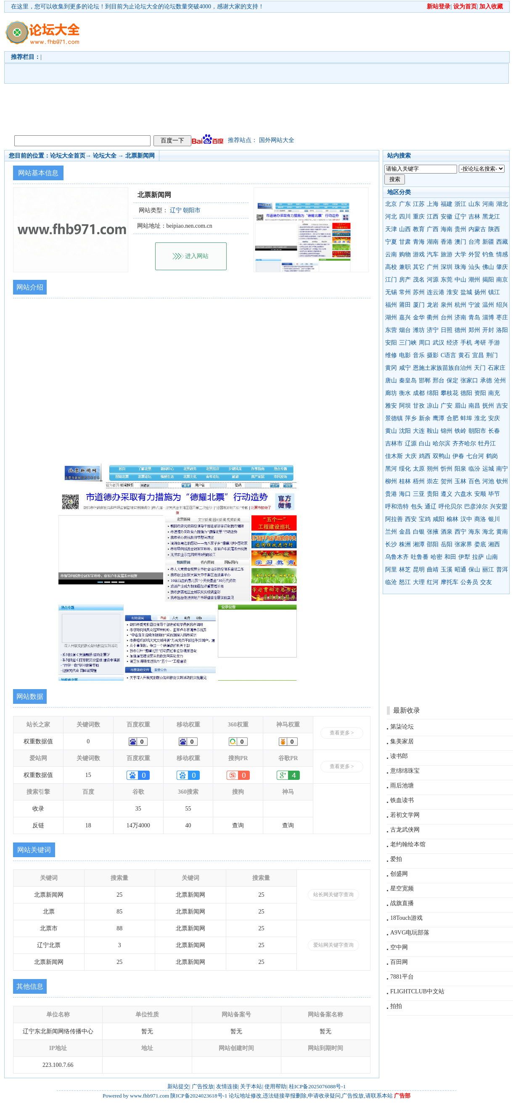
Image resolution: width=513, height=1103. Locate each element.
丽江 (488, 569)
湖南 (433, 242)
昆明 (419, 569)
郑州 (474, 330)
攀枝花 (449, 393)
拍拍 (396, 1006)
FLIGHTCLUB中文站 (417, 991)
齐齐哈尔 (464, 443)
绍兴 (502, 305)
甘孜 (419, 406)
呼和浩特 (397, 506)
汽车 (433, 254)
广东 (405, 204)
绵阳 (433, 393)
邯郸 (425, 380)
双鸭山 (441, 456)
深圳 (446, 267)
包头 (417, 506)
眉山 (460, 406)
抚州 (488, 406)
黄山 (391, 431)
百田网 (399, 962)
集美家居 (402, 741)
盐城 (466, 292)
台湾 (474, 242)
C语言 (448, 355)
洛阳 (502, 330)
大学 (460, 254)
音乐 (419, 355)
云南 (391, 254)
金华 (419, 317)
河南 (488, 204)
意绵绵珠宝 (405, 771)
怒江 (405, 582)
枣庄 (502, 317)
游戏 (419, 254)
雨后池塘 (402, 785)
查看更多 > (342, 733)
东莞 (446, 279)
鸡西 (425, 456)
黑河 (391, 469)
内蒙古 (477, 229)
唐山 (391, 380)
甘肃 (405, 242)
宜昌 (478, 355)
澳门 (460, 242)
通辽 (430, 506)
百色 (474, 481)
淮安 (452, 292)
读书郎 (399, 756)
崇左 (433, 481)
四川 (405, 216)
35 (138, 809)
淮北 (480, 418)
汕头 (474, 267)
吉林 (474, 216)
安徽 (446, 216)
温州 (488, 305)
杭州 (460, 305)
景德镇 (394, 418)
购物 (405, 254)
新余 (425, 418)
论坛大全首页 (67, 156)
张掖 (433, 532)
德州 (460, 330)
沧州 (500, 380)
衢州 (433, 317)
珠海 (460, 267)
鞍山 (433, 431)
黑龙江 (491, 216)
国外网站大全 (276, 140)
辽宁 (460, 216)
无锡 (391, 292)
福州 (391, 305)
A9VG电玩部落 (409, 932)
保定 (452, 380)
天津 (391, 229)
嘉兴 (405, 317)
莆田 (405, 305)
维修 (391, 355)
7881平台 (402, 977)
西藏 (502, 242)
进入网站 (197, 256)
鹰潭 (438, 418)
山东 (474, 204)
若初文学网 (405, 815)
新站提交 (178, 1086)
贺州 (446, 481)
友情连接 (227, 1086)
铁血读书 (402, 800)
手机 (466, 343)
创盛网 (399, 874)
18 (88, 825)
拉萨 (478, 557)
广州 (433, 267)
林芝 (405, 569)
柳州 (391, 481)
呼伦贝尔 (450, 506)
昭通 (460, 569)
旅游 (446, 254)
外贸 (474, 254)
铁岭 (460, 431)
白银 (419, 532)
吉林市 (394, 443)
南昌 (474, 406)
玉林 (460, 481)
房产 (405, 279)
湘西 (494, 544)
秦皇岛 (408, 380)
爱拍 (396, 859)
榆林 (452, 519)
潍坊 (419, 330)
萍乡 (411, 418)
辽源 (411, 443)
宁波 (474, 305)
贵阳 (433, 494)
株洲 (405, 544)
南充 (494, 393)
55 (188, 809)
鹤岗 (492, 456)
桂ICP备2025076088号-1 (317, 1086)
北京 (391, 204)
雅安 (391, 406)
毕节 (494, 494)
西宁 (460, 532)
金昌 (405, 532)
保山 (474, 569)
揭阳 (488, 279)
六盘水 (463, 494)
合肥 (452, 418)
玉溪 (446, 569)
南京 (502, 279)
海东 (474, 532)
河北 (391, 216)
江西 (433, 216)
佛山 (488, 267)
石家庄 (496, 368)
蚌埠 (466, 418)
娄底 (480, 544)
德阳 (466, 393)
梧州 (419, 481)
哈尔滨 (441, 443)
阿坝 (405, 406)
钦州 (502, 481)
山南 (492, 557)
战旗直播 (402, 903)
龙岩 (433, 305)
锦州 (446, 431)
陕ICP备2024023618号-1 (198, 1095)
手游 (494, 343)
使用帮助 (275, 1086)
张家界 (463, 544)
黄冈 (391, 368)
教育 (419, 229)
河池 (488, 481)
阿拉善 (394, 519)
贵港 (391, 494)
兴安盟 (499, 506)
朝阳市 (477, 431)
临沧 (391, 582)
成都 (419, 393)
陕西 (494, 229)
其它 (419, 267)
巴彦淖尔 (476, 506)
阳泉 (460, 469)
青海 (419, 242)
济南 (460, 317)
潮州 (474, 279)
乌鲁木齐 (397, 557)
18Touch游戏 (406, 918)
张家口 (469, 380)
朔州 (433, 469)
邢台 (438, 380)
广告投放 (203, 1086)
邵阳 (433, 544)
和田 (450, 557)
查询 (238, 825)
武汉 (438, 343)
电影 (405, 355)
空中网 (399, 947)
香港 (446, 242)
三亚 (419, 494)
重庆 (419, 216)
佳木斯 (394, 456)
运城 (488, 469)
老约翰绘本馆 (408, 844)
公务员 (469, 582)
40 (188, 825)
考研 (480, 343)
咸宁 (405, 368)
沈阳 (405, 431)
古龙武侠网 (405, 830)
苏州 (419, 292)
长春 (494, 431)
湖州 (391, 317)
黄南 (502, 532)
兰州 (391, 532)
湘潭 (419, 544)
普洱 (502, 569)
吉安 (502, 406)
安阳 (391, 343)
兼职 (405, 267)
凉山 (433, 406)
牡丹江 (487, 443)
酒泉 (446, 532)
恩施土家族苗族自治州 (442, 368)
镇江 (494, 292)
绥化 (405, 469)
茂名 (419, 279)
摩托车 (449, 582)
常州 (405, 292)
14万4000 (138, 825)
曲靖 (433, 569)
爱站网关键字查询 (333, 945)
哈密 (436, 557)
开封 (488, 330)
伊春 (458, 456)
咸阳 (438, 519)
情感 (502, 254)
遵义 (446, 494)
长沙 (391, 544)
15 (88, 775)
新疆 (488, 242)
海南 (446, 229)
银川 (494, 519)
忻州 (446, 469)
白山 (425, 443)
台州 (446, 317)
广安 (446, 406)
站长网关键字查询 (333, 895)
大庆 (411, 456)
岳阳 (446, 544)
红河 (433, 582)
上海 (433, 204)
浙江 (460, 204)
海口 (405, 494)
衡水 (405, 393)
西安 (411, 519)
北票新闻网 (140, 156)
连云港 (435, 292)
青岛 (474, 317)
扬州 (480, 292)
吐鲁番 (419, 557)
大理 (419, 582)
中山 (460, 279)
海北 (488, 532)
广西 (433, 229)
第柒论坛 (402, 727)
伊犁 (464, 557)
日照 (446, 330)
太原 (419, 469)
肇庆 (502, 267)
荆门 (492, 355)
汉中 (466, 519)
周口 (425, 343)
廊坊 (391, 393)
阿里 (391, 569)
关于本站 (251, 1086)
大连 (419, 431)
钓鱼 (488, 254)
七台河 (475, 456)
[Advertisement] (212, 72)
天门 (480, 368)
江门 (391, 279)
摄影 (433, 355)
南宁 (502, 469)
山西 (405, 229)
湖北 (502, 204)
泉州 (446, 305)
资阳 (480, 393)
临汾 (474, 469)
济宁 (433, 330)
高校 (391, 267)
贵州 (460, 229)
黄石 (464, 355)
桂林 (405, 481)
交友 (486, 582)
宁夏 (391, 242)
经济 (452, 343)
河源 (433, 279)
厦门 (419, 305)
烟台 (405, 330)
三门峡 (408, 343)
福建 (446, 204)
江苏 (419, 204)
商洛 (480, 519)
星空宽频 (402, 888)
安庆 (494, 418)
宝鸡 (425, 519)
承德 (486, 380)
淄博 (488, 317)
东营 (391, 330)
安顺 (480, 494)
